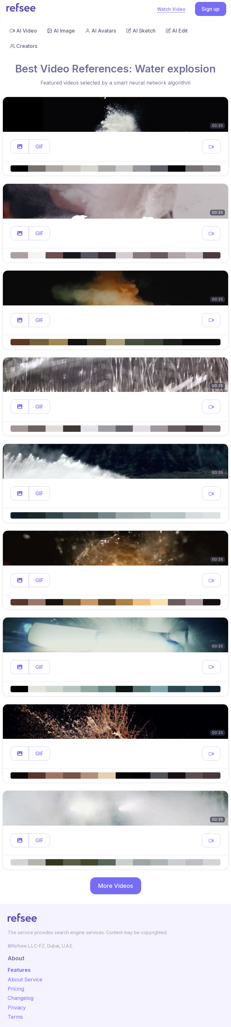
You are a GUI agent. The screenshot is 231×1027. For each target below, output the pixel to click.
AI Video (23, 30)
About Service (25, 979)
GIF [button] (39, 146)
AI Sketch (140, 30)
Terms (15, 1017)
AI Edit (177, 30)
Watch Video (171, 9)
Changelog (20, 998)
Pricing (16, 989)
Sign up (211, 9)
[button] (20, 146)
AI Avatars (100, 30)
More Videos (115, 885)
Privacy (17, 1007)
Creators (23, 46)
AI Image (61, 30)
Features (19, 970)
